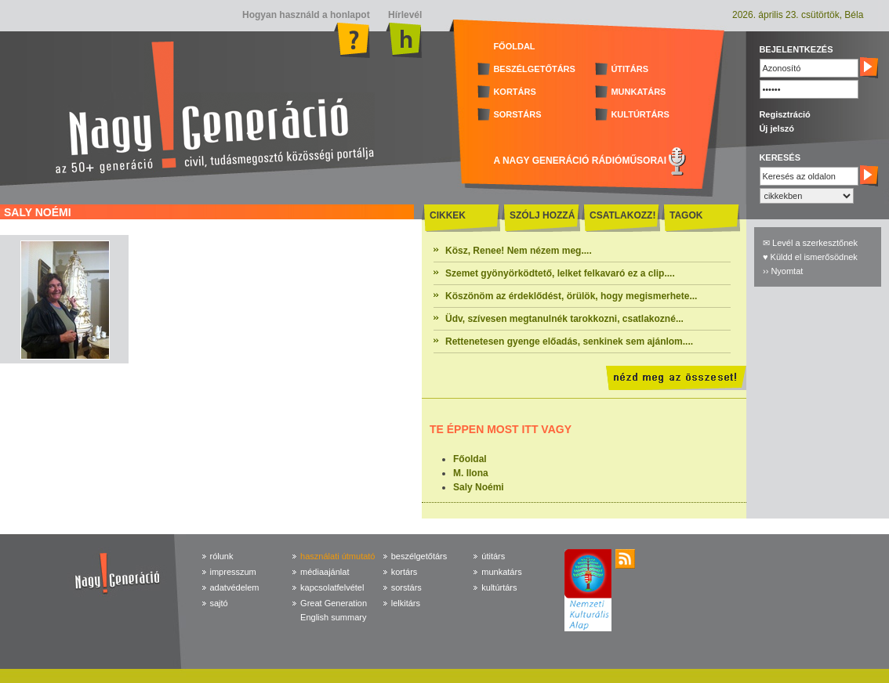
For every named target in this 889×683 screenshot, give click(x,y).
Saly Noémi (478, 487)
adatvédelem (234, 587)
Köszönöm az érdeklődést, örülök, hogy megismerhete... (571, 296)
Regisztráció (784, 114)
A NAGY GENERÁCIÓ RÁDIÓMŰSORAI (579, 160)
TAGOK (685, 215)
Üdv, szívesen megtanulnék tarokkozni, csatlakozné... (564, 318)
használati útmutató (337, 556)
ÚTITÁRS (629, 69)
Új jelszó (776, 128)
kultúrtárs (499, 587)
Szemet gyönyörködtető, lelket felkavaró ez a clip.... (560, 273)
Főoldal (470, 459)
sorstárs (406, 587)
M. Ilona (470, 473)
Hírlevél (404, 14)
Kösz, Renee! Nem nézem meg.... (518, 250)
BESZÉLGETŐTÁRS (534, 69)
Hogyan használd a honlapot (306, 14)
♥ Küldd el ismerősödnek (810, 257)
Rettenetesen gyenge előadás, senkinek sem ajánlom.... (569, 341)
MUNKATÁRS (638, 91)
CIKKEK (448, 215)
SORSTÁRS (517, 114)
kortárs (404, 571)
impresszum (233, 571)
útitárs (493, 556)
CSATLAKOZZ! (622, 215)
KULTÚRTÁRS (640, 114)
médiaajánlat (324, 571)
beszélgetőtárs (419, 556)
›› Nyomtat (783, 271)
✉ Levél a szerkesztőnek (810, 243)
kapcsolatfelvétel (332, 587)
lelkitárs (405, 603)
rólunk (222, 556)
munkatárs (501, 571)
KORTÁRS (514, 91)
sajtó (219, 603)
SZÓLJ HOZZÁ (542, 215)
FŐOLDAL (514, 46)
